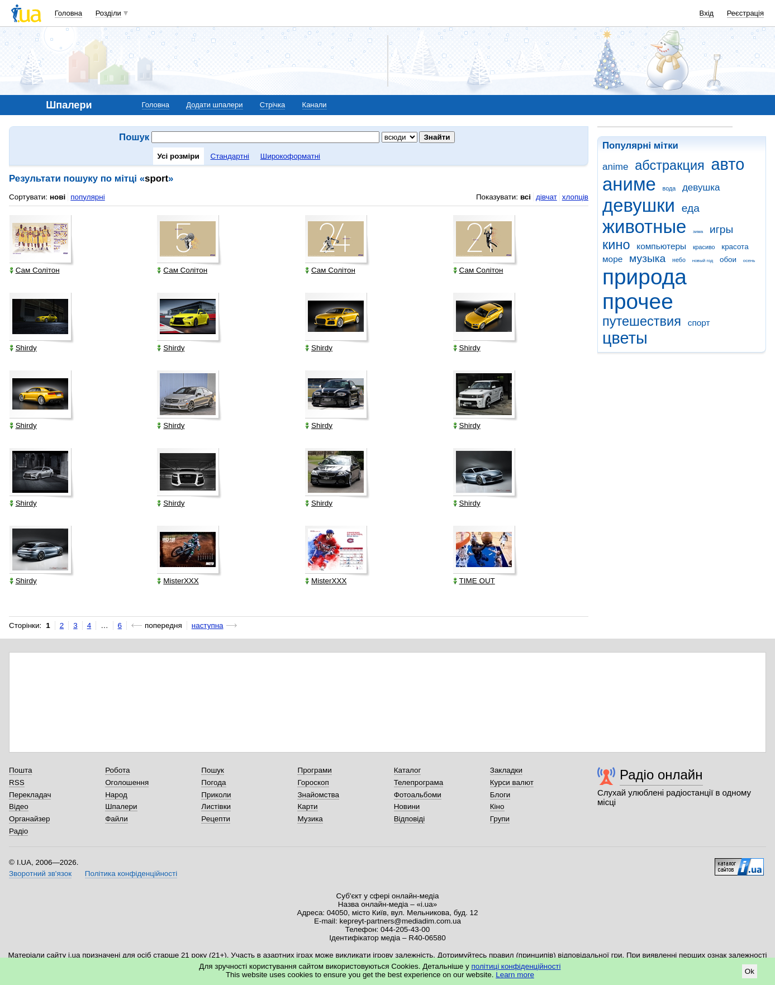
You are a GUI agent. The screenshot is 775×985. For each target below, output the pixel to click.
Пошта (20, 770)
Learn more (515, 974)
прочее (637, 301)
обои (728, 259)
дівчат (546, 197)
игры (721, 229)
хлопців (575, 197)
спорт (699, 322)
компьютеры (661, 246)
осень (749, 260)
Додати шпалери (214, 105)
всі (525, 197)
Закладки (506, 770)
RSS (17, 782)
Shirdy (23, 348)
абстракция (670, 165)
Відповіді (409, 819)
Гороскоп (313, 782)
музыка (647, 258)
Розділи (108, 13)
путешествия (641, 321)
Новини (407, 806)
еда (691, 208)
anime (615, 166)
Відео (18, 806)
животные (644, 226)
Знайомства (318, 795)
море (612, 259)
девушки (638, 205)
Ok (749, 971)
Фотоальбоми (417, 795)
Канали (314, 105)
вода (669, 188)
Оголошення (127, 782)
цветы (625, 338)
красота (734, 246)
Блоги (500, 795)
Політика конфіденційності (131, 873)
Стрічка (272, 105)
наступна (208, 625)
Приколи (216, 795)
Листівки (216, 806)
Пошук (212, 770)
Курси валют (512, 782)
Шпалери (121, 806)
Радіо (18, 831)
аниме (629, 184)
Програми (314, 770)
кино (616, 244)
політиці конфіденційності (516, 966)
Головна (68, 13)
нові (57, 197)
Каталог (407, 770)
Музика (309, 819)
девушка (701, 187)
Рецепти (215, 819)
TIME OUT (474, 581)
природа (644, 277)
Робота (117, 770)
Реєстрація (745, 13)
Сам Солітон (34, 270)
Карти (307, 806)
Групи (500, 819)
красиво (704, 247)
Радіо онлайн (661, 774)
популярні (87, 197)
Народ (116, 795)
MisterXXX (177, 581)
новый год (702, 260)
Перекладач (30, 795)
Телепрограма (419, 782)
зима (698, 231)
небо (679, 259)
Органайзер (29, 819)
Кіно (497, 806)
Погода (213, 782)
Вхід (707, 13)
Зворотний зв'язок (40, 873)
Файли (116, 819)
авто (728, 164)
